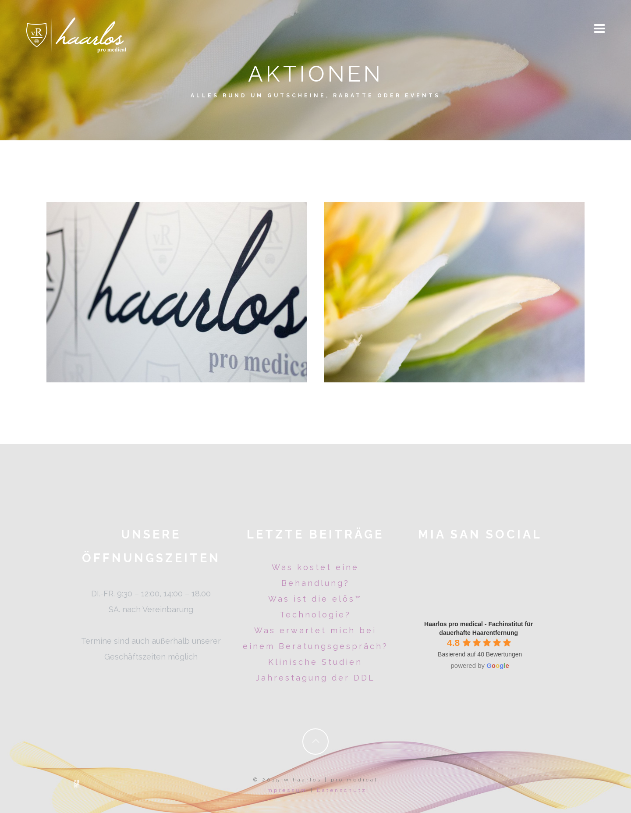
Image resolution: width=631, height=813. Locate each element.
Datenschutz (342, 790)
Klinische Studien (315, 662)
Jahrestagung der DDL (315, 677)
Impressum (286, 790)
